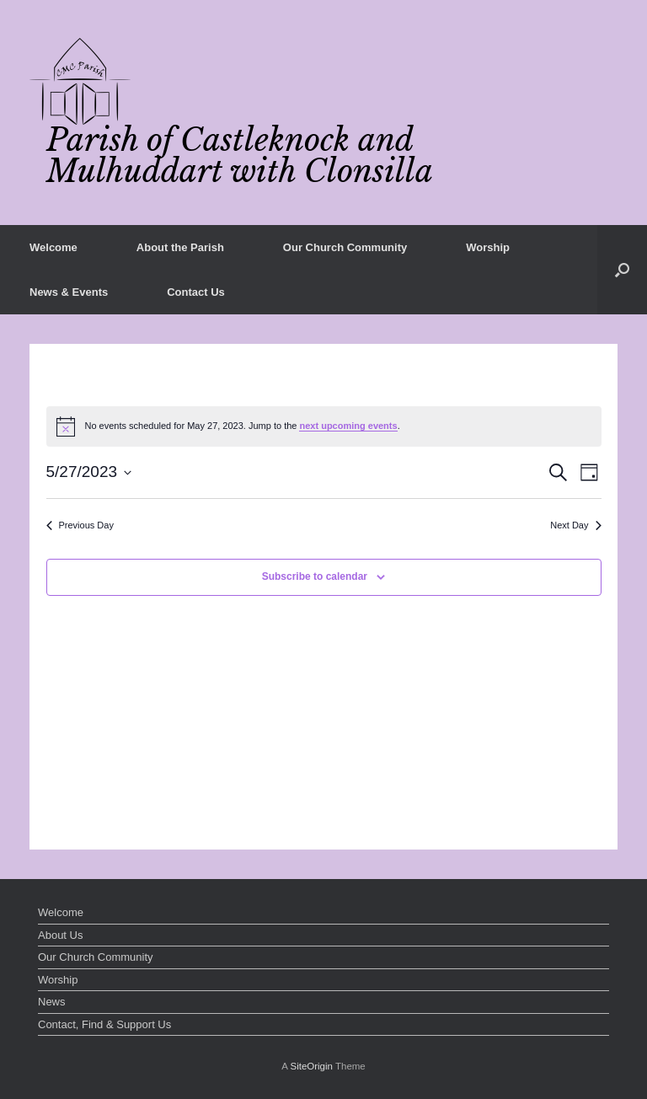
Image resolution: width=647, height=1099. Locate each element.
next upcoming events (348, 426)
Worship (488, 247)
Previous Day (80, 525)
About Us (60, 935)
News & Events (68, 292)
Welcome (53, 247)
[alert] (324, 426)
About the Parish (180, 247)
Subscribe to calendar (314, 576)
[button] (622, 269)
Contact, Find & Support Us (104, 1024)
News (52, 1001)
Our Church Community (345, 247)
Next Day (575, 525)
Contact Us (196, 292)
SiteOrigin (311, 1066)
